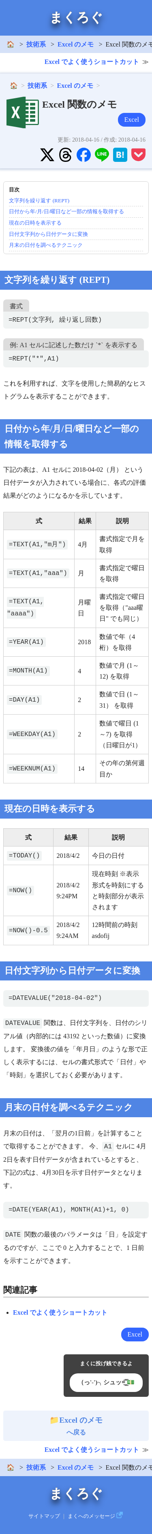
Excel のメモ (76, 44)
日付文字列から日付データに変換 (48, 234)
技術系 (36, 44)
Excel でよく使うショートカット (92, 61)
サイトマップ (44, 1516)
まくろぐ (76, 17)
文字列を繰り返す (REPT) (39, 200)
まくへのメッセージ (91, 1516)
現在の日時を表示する (35, 223)
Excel (131, 119)
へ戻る (76, 1426)
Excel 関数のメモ (79, 104)
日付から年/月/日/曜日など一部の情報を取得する (66, 211)
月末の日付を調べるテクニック (46, 245)
